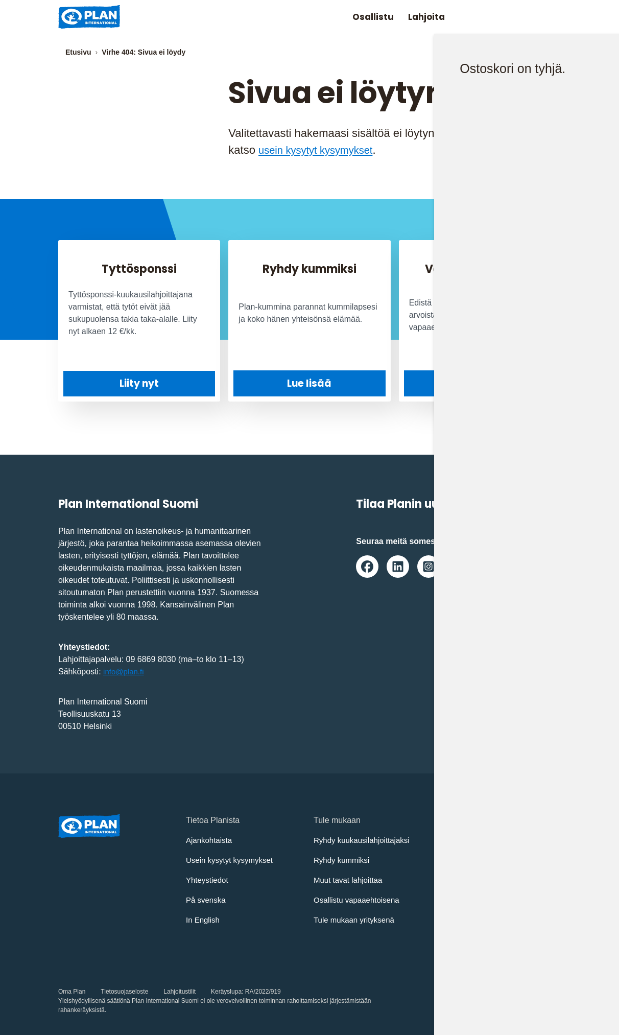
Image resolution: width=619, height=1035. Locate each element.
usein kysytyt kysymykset (321, 150)
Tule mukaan (479, 383)
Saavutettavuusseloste (482, 939)
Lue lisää (309, 383)
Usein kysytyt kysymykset (232, 860)
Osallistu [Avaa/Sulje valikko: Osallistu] (361, 16)
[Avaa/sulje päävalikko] (544, 17)
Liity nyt (139, 384)
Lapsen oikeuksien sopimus (491, 840)
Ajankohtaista (210, 840)
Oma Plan (71, 991)
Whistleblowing (468, 919)
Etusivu (78, 52)
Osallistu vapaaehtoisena (359, 900)
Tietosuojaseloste (124, 991)
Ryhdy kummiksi (343, 860)
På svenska (207, 900)
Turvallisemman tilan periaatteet (499, 880)
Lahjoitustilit (179, 991)
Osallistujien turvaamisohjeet (493, 860)
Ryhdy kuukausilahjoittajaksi (365, 840)
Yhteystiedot (208, 880)
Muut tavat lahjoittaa (350, 880)
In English (204, 919)
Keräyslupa (226, 991)
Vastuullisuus (465, 900)
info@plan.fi (125, 671)
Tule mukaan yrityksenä (356, 919)
